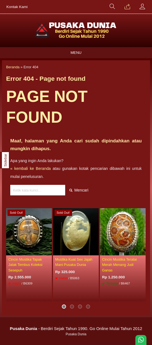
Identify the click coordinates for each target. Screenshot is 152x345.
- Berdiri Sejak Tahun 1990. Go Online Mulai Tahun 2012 (76, 328)
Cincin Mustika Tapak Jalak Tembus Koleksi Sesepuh (25, 264)
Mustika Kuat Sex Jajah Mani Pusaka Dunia (73, 262)
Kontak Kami (17, 7)
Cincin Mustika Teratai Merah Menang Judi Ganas (119, 264)
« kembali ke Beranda (30, 168)
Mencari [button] (78, 190)
